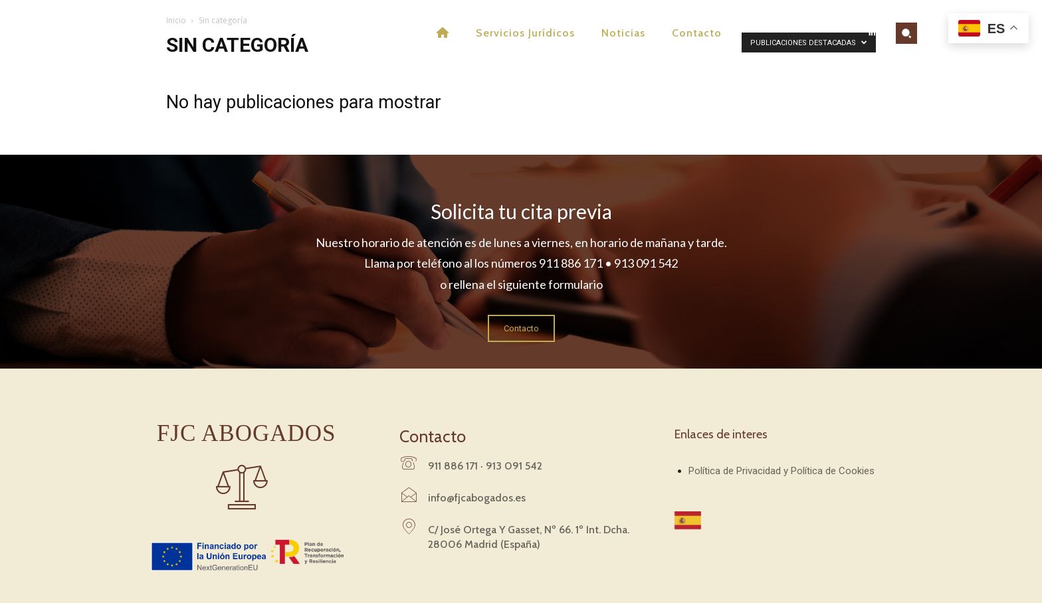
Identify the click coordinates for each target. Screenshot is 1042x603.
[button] (906, 33)
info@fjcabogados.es (477, 497)
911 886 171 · (457, 466)
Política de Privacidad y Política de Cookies (781, 471)
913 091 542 (514, 466)
